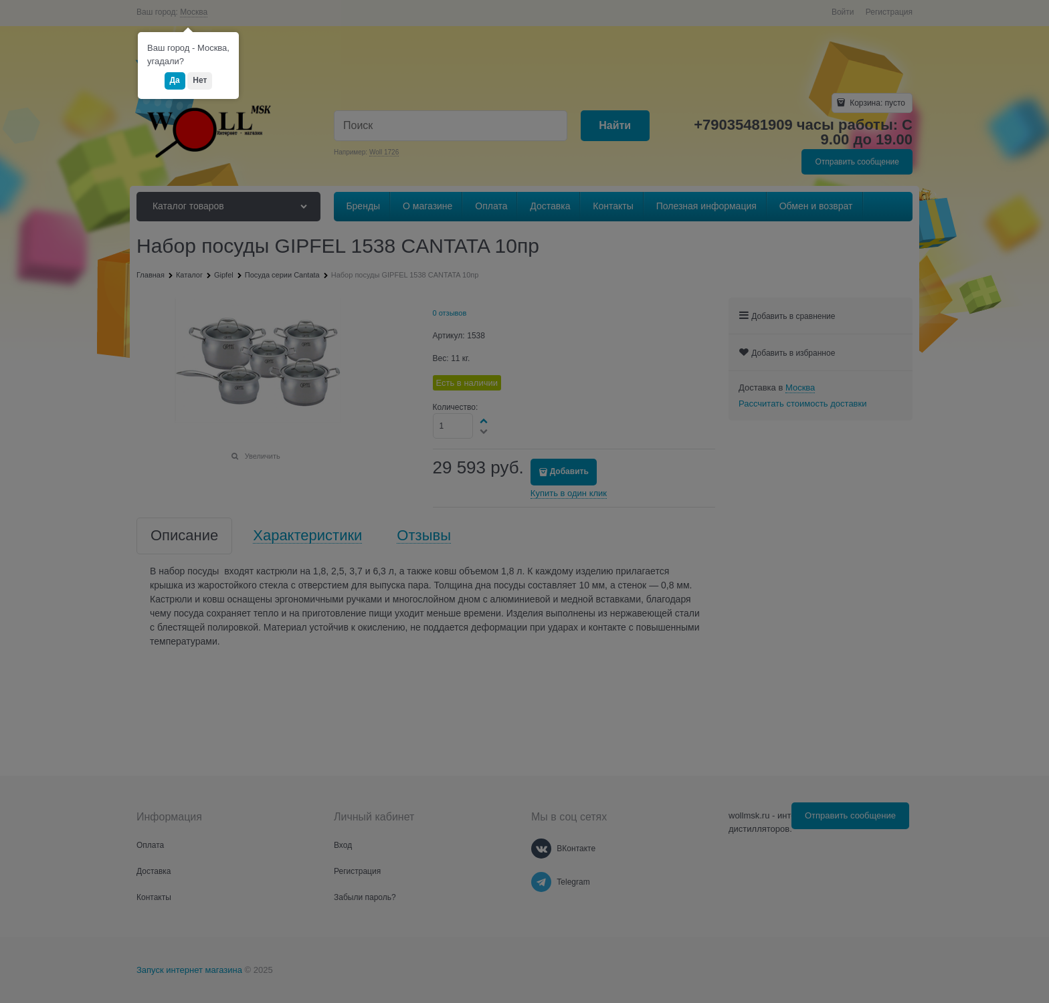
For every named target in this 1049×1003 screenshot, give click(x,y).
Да (175, 80)
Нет (200, 80)
